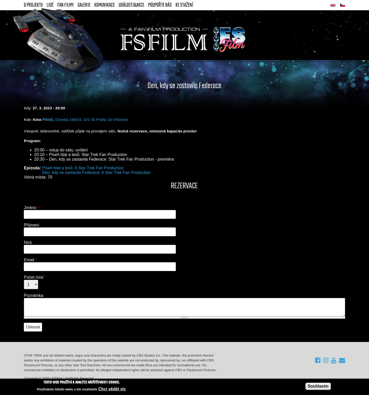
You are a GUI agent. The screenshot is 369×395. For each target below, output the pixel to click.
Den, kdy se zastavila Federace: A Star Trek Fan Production (96, 172)
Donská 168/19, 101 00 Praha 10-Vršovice (91, 119)
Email (30, 260)
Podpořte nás (160, 5)
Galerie (84, 5)
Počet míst (35, 277)
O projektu (33, 5)
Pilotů (48, 119)
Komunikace (104, 5)
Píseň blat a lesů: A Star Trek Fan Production (83, 168)
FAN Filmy (65, 5)
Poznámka (33, 295)
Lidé (50, 5)
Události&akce (131, 5)
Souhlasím (318, 386)
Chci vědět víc (112, 389)
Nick (28, 242)
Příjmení (31, 225)
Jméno (31, 207)
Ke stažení (184, 5)
